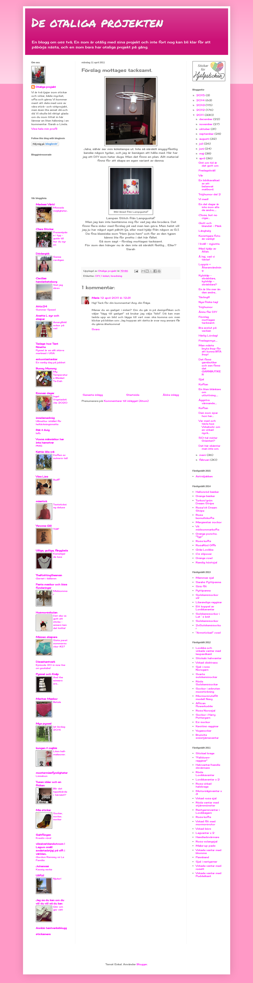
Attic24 (41, 306)
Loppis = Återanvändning (210, 267)
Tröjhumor (206, 307)
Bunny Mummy (46, 368)
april (202, 158)
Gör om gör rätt (58, 908)
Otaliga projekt (46, 86)
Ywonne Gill (44, 525)
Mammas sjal (205, 577)
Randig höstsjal (206, 562)
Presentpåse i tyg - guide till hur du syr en (60, 238)
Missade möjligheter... (60, 210)
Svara (95, 329)
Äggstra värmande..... (208, 401)
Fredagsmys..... (208, 340)
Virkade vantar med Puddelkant (208, 875)
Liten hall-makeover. (59, 753)
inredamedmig (45, 417)
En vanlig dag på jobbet (50, 362)
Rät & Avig (43, 430)
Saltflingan (43, 834)
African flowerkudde (204, 705)
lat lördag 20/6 (59, 728)
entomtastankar (46, 359)
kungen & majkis (46, 748)
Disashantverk (45, 661)
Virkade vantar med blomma (208, 851)
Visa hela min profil (44, 128)
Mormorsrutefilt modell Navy (207, 697)
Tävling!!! (204, 297)
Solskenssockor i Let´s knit (208, 615)
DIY (97, 275)
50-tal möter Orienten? (208, 439)
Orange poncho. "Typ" (206, 535)
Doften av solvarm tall (60, 457)
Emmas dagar (45, 393)
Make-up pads (206, 845)
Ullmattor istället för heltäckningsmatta (48, 423)
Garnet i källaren (46, 578)
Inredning (116, 275)
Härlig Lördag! (208, 335)
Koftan (203, 384)
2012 (201, 109)
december (206, 119)
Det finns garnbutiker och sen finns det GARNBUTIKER (210, 367)
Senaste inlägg (93, 394)
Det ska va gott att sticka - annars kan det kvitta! (60, 622)
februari (204, 459)
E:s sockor (203, 722)
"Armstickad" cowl (208, 632)
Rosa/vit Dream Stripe (206, 509)
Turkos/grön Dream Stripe (205, 502)
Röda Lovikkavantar (205, 774)
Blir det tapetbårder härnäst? (60, 791)
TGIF (56, 529)
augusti (204, 138)
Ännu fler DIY (208, 311)
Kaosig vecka (44, 869)
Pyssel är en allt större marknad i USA (50, 352)
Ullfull (40, 875)
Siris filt (201, 586)
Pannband (202, 857)
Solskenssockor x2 (207, 596)
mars (203, 455)
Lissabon (41, 776)
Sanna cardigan (58, 258)
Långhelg (205, 230)
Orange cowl (204, 558)
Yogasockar (203, 730)
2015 (201, 95)
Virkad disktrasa (206, 662)
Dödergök (42, 253)
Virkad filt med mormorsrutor (206, 823)
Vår (201, 175)
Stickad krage (205, 753)
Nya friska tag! (208, 302)
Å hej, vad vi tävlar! (207, 258)
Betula (57, 702)
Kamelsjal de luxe (59, 555)
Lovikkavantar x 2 (208, 779)
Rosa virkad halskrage (204, 785)
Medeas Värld (45, 204)
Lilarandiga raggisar (209, 602)
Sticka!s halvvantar (208, 658)
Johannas (42, 866)
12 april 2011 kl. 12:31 (115, 297)
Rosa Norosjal (205, 710)
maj (202, 153)
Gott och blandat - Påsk (210, 224)
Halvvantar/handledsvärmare (208, 766)
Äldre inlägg (171, 394)
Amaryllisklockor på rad (60, 325)
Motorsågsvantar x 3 (209, 792)
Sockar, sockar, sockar (58, 816)
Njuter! (57, 878)
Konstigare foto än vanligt (209, 237)
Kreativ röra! (43, 838)
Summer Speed (46, 309)
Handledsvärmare (207, 837)
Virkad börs (203, 828)
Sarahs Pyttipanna (208, 582)
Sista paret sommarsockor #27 (60, 643)
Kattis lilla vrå (45, 451)
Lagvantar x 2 (205, 832)
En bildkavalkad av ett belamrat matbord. (209, 185)
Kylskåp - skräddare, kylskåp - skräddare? (208, 280)
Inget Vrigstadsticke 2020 (60, 399)
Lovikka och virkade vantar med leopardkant (208, 651)
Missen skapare (46, 637)
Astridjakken (204, 476)
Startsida (132, 394)
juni (202, 148)
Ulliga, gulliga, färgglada (52, 550)
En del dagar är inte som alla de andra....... (209, 207)
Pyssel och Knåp (47, 674)
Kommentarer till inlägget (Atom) (126, 400)
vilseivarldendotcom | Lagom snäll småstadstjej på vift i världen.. (50, 848)
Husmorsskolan (46, 612)
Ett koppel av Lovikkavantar (205, 608)
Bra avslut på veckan (207, 329)
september (206, 133)
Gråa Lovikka (204, 549)
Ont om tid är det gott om (208, 164)
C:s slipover (204, 553)
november (206, 124)
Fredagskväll (207, 170)
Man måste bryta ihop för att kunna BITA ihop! (210, 350)
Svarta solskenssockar (206, 676)
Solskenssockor (207, 620)
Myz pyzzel (43, 723)
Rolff (56, 479)
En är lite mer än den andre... (209, 291)
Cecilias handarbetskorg (46, 280)
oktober (205, 129)
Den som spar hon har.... (208, 414)
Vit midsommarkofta (207, 528)
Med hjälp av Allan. (207, 250)
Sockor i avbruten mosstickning (208, 690)
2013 (200, 105)
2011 (200, 114)
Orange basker (205, 496)
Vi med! (203, 199)
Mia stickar (43, 810)
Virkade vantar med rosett (208, 867)
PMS (39, 445)
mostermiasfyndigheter (52, 772)
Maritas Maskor (47, 698)
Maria (95, 297)
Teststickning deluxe (60, 506)
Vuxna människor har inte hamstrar (50, 441)
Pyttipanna (203, 590)
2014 (200, 100)
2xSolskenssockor (208, 627)
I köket (105, 275)
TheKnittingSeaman (49, 575)
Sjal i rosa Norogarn (202, 668)
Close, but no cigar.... (208, 216)
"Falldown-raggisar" (203, 759)
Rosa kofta (203, 541)
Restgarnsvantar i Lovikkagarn (208, 811)
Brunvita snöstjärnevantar (207, 736)
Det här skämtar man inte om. (209, 447)
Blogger (142, 964)
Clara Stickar (45, 229)
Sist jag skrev (58, 286)
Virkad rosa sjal (206, 798)
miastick (41, 501)
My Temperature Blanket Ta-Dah (60, 376)
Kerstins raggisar (207, 726)
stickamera (43, 934)
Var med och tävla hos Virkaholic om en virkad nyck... (209, 427)
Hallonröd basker (207, 491)
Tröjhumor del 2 (210, 194)
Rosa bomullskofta (205, 516)
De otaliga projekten (97, 22)
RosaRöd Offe (206, 545)
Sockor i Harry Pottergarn (206, 716)
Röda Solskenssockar (207, 683)
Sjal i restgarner (206, 861)
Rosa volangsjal (206, 841)
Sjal (201, 379)
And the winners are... (58, 680)
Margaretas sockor (209, 522)
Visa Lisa (42, 476)
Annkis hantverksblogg (51, 928)
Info (38, 433)
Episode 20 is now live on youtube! (50, 667)
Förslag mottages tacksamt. (207, 320)
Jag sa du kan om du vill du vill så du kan (50, 902)
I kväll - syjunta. (209, 243)
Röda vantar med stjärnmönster (207, 804)
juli (201, 143)
